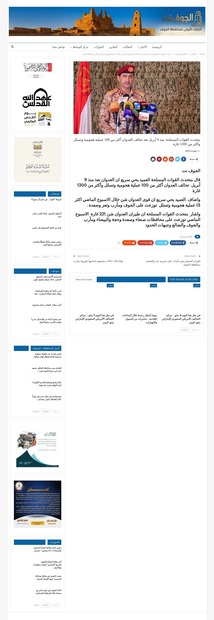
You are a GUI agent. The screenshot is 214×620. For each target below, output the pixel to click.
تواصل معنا (57, 46)
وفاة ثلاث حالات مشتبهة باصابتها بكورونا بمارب (98, 261)
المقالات (128, 46)
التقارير (113, 46)
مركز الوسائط (79, 46)
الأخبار (144, 46)
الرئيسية (158, 46)
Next (184, 330)
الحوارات (98, 46)
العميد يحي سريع (186, 236)
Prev (195, 330)
